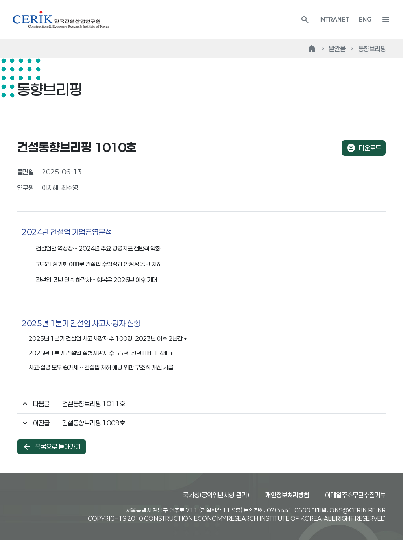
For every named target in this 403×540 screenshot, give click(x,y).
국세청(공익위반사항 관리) (216, 495)
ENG (365, 19)
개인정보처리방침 (287, 495)
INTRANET (334, 19)
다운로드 (363, 147)
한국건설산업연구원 (61, 19)
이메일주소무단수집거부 (355, 495)
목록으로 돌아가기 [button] (51, 446)
